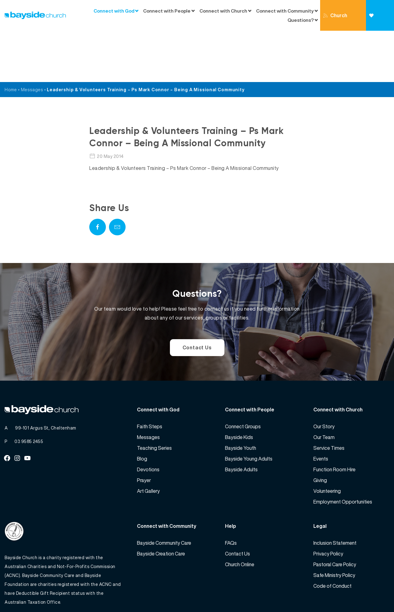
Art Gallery (148, 439)
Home (11, 38)
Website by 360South (367, 593)
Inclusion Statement (334, 491)
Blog (142, 407)
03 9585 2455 (28, 390)
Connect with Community (285, 11)
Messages (32, 38)
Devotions (148, 418)
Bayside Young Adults (248, 407)
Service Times (328, 396)
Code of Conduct (332, 534)
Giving (376, 22)
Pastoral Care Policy (334, 513)
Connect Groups (243, 375)
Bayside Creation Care (161, 502)
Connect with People (167, 11)
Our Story (324, 375)
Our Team (324, 386)
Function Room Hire (334, 418)
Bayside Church (37, 593)
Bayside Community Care (164, 491)
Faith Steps (149, 375)
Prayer (144, 429)
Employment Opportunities (342, 450)
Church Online (335, 21)
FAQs (231, 491)
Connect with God (114, 11)
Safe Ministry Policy (334, 524)
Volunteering (327, 439)
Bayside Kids (239, 386)
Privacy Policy (328, 502)
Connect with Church (223, 11)
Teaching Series (154, 396)
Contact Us (197, 296)
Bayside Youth (240, 396)
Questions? (300, 20)
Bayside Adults (241, 418)
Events (320, 407)
